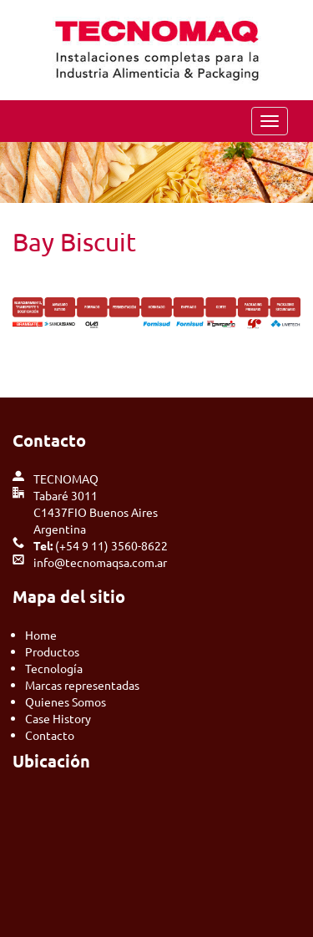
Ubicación (51, 761)
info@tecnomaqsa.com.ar (100, 562)
